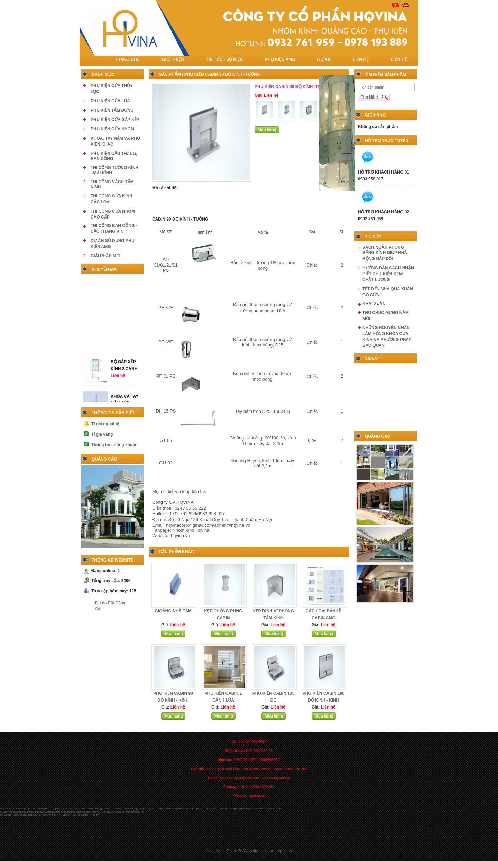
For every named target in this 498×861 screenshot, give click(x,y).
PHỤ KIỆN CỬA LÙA (110, 101)
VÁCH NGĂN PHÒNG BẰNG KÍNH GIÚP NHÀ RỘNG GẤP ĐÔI (384, 253)
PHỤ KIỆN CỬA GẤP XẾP (115, 119)
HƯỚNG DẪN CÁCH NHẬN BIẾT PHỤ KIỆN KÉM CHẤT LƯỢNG (388, 274)
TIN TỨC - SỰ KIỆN (224, 59)
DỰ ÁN (324, 59)
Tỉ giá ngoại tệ (105, 424)
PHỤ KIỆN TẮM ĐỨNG (112, 110)
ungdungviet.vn (279, 851)
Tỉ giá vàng (102, 434)
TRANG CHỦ (127, 59)
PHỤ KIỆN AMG (280, 59)
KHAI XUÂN (374, 303)
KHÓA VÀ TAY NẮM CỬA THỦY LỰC (124, 399)
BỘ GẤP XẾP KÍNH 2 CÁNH (124, 361)
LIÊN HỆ (361, 59)
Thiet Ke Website (242, 851)
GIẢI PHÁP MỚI (105, 255)
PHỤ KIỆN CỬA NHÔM (112, 129)
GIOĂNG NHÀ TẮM (173, 611)
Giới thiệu (173, 59)
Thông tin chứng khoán (114, 444)
